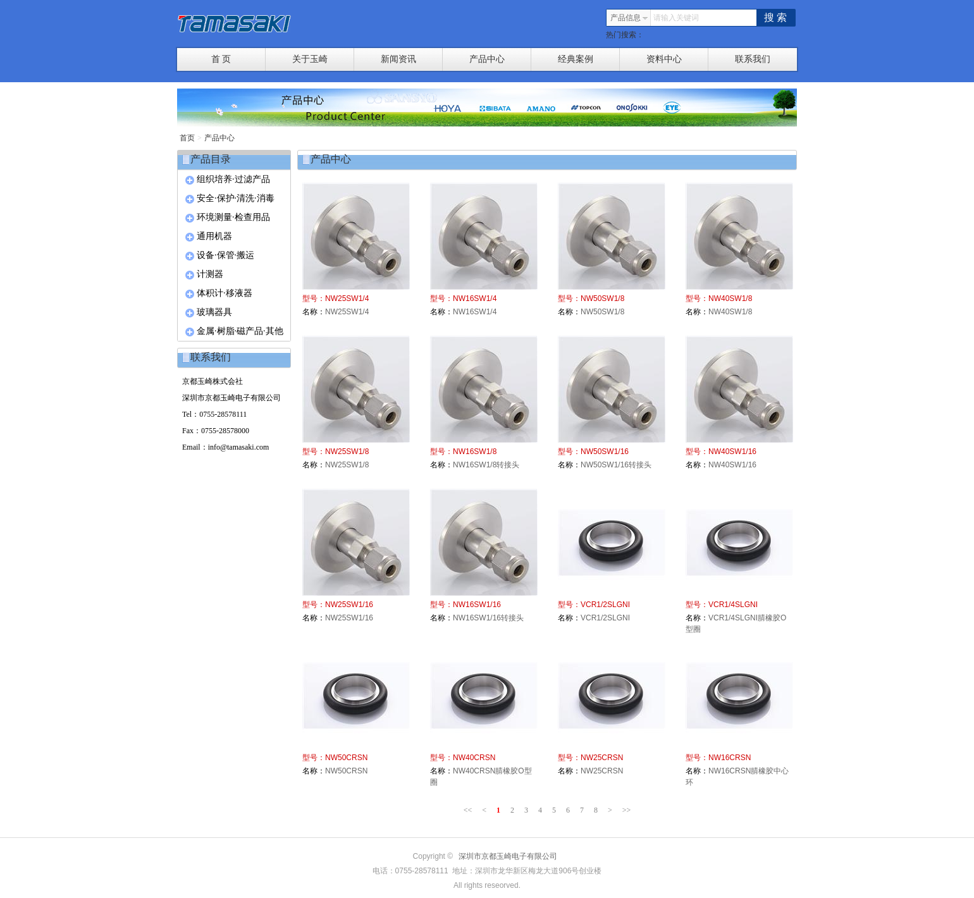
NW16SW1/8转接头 (486, 464)
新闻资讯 (412, 59)
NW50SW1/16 (605, 451)
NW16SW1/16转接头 (488, 617)
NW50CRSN (346, 757)
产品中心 (500, 59)
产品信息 (629, 17)
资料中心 (677, 59)
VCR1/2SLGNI (605, 604)
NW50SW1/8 (602, 298)
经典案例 (589, 59)
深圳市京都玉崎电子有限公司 (508, 856)
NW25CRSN (602, 757)
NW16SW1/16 (477, 604)
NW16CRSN (729, 757)
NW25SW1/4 (347, 298)
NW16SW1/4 (474, 298)
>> (626, 810)
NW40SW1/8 (730, 298)
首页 (187, 137)
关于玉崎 (323, 59)
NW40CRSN (474, 757)
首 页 (238, 59)
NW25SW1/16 (349, 604)
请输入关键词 (676, 17)
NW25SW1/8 (347, 451)
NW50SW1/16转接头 (616, 464)
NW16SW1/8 (474, 451)
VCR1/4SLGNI (733, 604)
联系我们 (752, 59)
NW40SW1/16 (732, 451)
